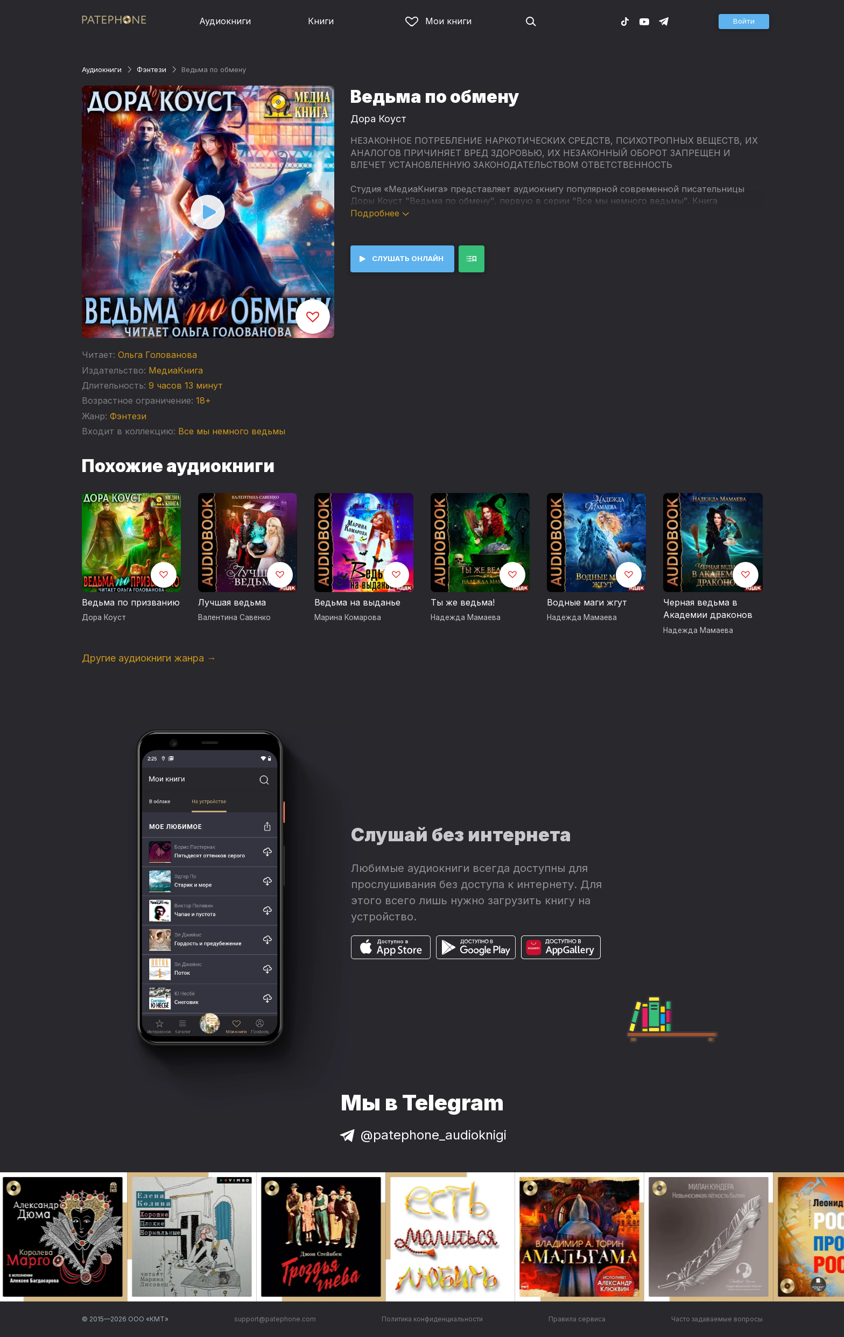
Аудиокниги (225, 21)
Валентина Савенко (234, 617)
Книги (321, 21)
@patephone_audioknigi (422, 1135)
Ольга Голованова (157, 354)
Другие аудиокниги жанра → (149, 658)
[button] (744, 21)
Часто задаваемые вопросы (717, 1319)
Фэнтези (151, 69)
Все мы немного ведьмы (231, 431)
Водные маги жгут (587, 602)
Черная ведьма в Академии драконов (707, 609)
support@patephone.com (275, 1319)
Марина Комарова (347, 617)
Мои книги (438, 21)
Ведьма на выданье (357, 602)
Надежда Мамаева (466, 617)
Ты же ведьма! (463, 602)
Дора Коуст (378, 118)
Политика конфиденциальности (432, 1319)
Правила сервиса (577, 1319)
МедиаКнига (176, 370)
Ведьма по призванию (131, 602)
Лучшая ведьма (232, 602)
